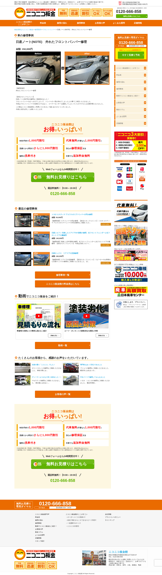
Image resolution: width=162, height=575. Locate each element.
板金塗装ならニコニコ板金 (23, 29)
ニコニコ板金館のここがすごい (24, 23)
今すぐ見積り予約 (131, 55)
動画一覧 (62, 345)
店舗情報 (138, 23)
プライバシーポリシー (113, 517)
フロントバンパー (49, 29)
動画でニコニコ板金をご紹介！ (128, 96)
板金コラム (120, 109)
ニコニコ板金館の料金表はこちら (62, 284)
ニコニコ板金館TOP (42, 514)
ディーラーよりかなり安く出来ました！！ (46, 377)
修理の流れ (62, 23)
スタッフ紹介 (39, 541)
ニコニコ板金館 (118, 551)
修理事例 (81, 23)
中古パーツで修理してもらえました (92, 377)
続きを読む (106, 224)
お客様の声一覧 (62, 394)
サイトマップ (109, 520)
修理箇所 (38, 29)
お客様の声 (100, 23)
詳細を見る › (55, 335)
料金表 (43, 23)
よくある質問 (119, 23)
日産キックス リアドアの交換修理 (65, 253)
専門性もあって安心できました (91, 365)
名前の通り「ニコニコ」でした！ (43, 365)
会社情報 (108, 514)
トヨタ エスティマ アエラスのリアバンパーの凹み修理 (72, 214)
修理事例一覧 (62, 275)
